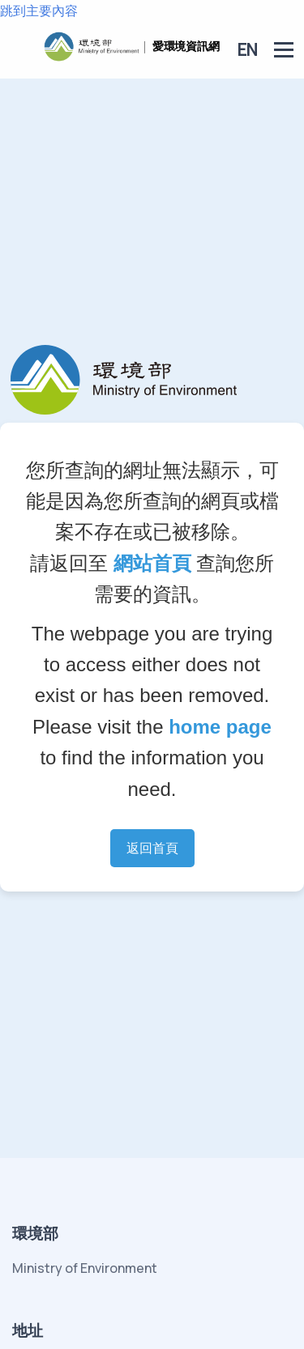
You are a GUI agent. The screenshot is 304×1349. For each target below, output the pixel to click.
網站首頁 (152, 563)
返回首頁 (152, 848)
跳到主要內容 (39, 10)
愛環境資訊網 (186, 45)
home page (220, 727)
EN (248, 49)
